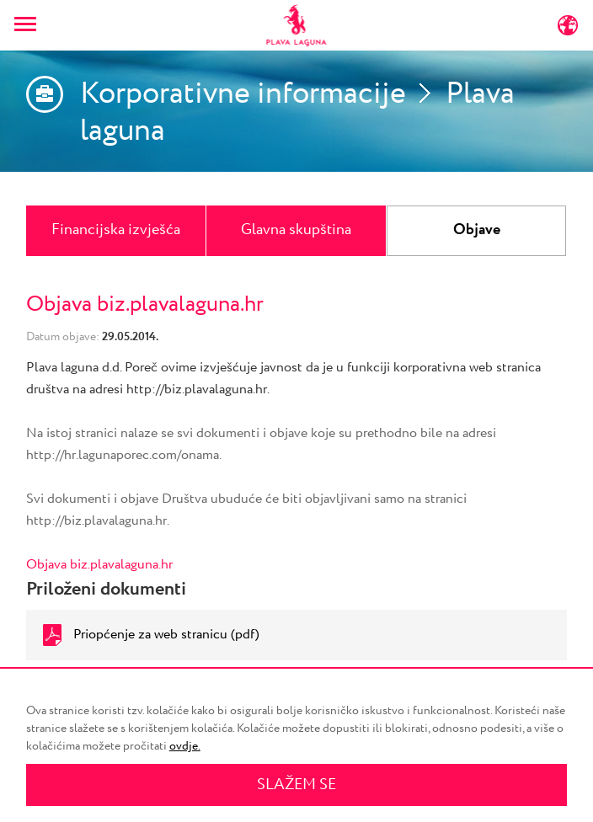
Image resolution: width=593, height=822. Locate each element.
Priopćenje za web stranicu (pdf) (166, 634)
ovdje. (184, 746)
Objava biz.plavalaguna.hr (99, 564)
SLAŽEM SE (296, 785)
